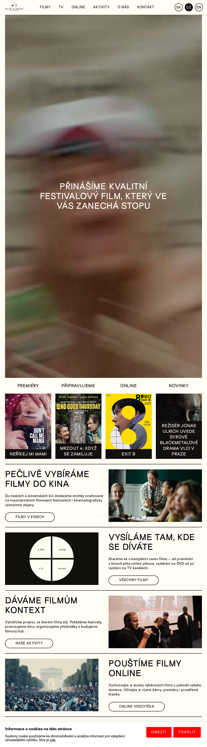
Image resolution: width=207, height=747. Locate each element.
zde (52, 740)
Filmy (45, 7)
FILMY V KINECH (30, 517)
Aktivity (101, 7)
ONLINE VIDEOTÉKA (136, 706)
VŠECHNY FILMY (133, 580)
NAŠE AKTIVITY (29, 643)
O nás (123, 7)
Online (78, 7)
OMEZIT (159, 732)
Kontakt (145, 7)
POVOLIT (187, 732)
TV (61, 7)
